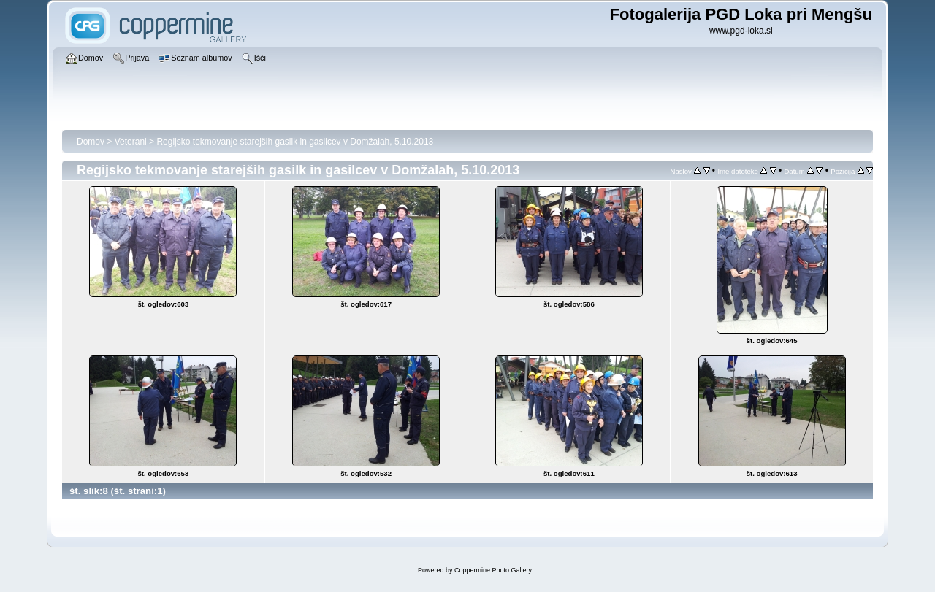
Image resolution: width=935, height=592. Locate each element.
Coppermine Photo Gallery (493, 570)
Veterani (131, 142)
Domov (90, 142)
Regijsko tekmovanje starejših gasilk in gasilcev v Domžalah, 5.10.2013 (294, 142)
